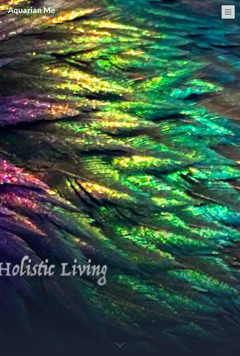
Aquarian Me (31, 10)
